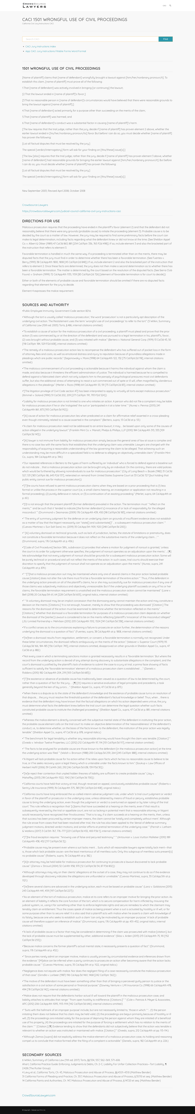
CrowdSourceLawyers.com (38, 1095)
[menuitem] (164, 5)
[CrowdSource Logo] (34, 5)
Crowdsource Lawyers (35, 204)
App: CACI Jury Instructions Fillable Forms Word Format (55, 51)
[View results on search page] (166, 39)
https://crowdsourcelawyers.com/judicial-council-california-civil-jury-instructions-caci (71, 211)
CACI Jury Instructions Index (40, 46)
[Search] (170, 5)
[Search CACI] (97, 39)
